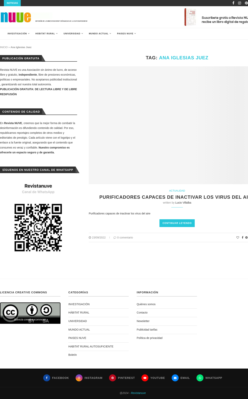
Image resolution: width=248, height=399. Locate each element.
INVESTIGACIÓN (17, 33)
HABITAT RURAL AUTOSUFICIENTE (91, 346)
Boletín (72, 354)
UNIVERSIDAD (72, 33)
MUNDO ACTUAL (98, 33)
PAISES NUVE (125, 33)
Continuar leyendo (177, 223)
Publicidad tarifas (147, 329)
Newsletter (143, 321)
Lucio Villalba (183, 202)
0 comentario (123, 237)
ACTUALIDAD (177, 190)
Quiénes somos (146, 304)
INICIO (4, 47)
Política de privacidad (150, 337)
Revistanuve (138, 393)
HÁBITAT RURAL (45, 33)
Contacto (142, 312)
